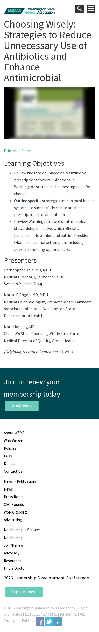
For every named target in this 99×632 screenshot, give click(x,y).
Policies (10, 448)
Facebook (40, 621)
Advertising (13, 519)
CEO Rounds (14, 504)
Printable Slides (18, 150)
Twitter (49, 621)
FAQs (8, 456)
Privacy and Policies (19, 620)
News (8, 489)
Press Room (13, 496)
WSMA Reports (16, 512)
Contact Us (13, 471)
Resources (12, 560)
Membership (13, 537)
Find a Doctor (15, 568)
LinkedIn (57, 621)
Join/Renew (22, 405)
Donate (10, 463)
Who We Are (13, 440)
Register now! (24, 591)
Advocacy (11, 553)
